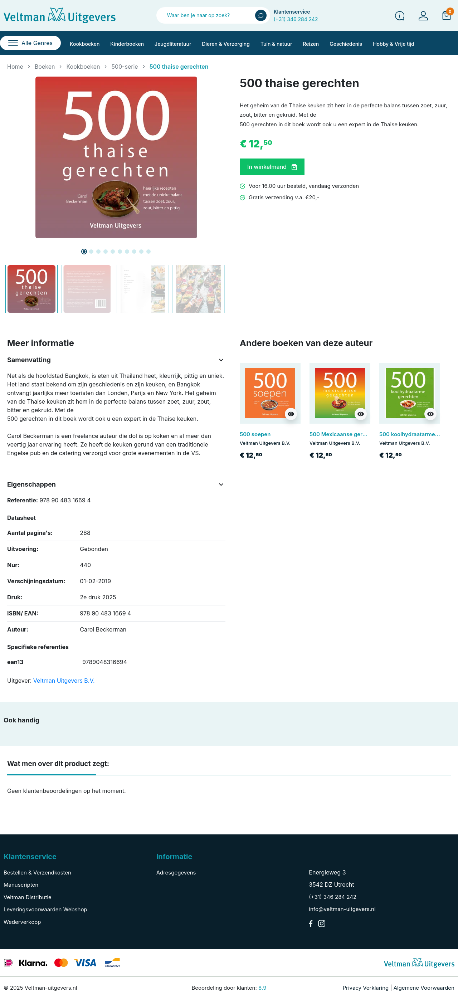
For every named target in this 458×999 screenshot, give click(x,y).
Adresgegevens (176, 872)
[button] (446, 15)
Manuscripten (21, 884)
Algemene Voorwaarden (424, 987)
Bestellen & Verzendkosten (37, 872)
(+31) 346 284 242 (296, 19)
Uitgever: (19, 680)
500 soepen (255, 434)
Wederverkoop (22, 921)
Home (15, 66)
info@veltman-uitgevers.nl (342, 909)
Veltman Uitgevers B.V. (64, 680)
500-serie (124, 66)
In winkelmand (272, 166)
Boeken (45, 66)
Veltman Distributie (28, 897)
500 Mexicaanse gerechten (345, 434)
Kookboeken (83, 66)
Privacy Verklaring (366, 987)
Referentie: (22, 500)
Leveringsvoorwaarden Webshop (45, 909)
